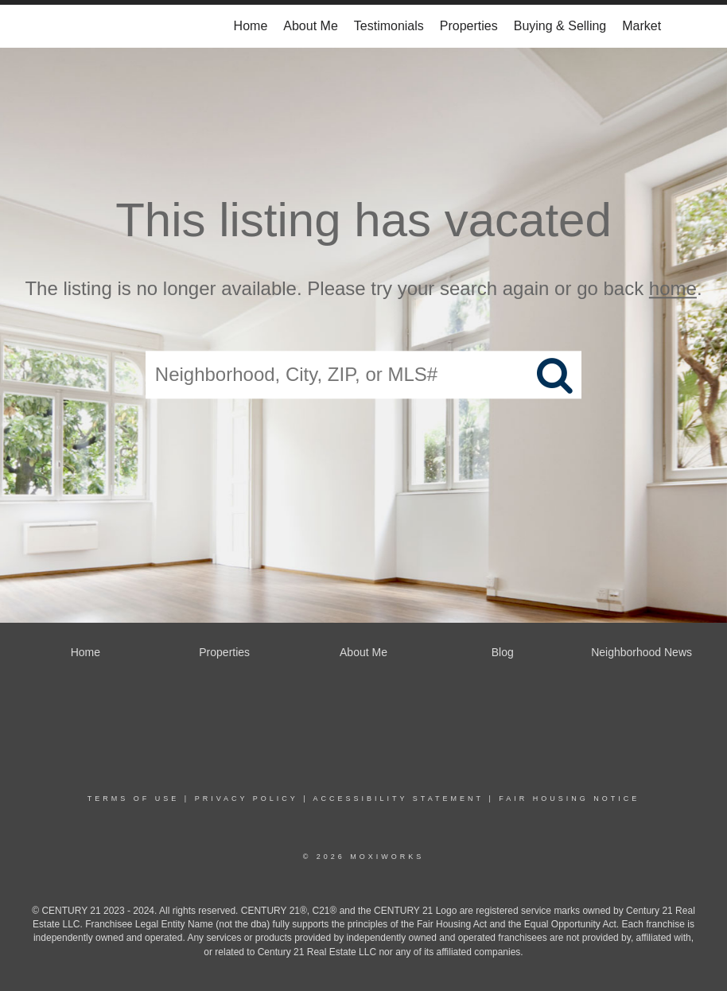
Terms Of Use (133, 799)
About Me (310, 26)
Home (251, 26)
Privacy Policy (246, 799)
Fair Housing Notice (569, 799)
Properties (469, 26)
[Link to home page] (73, 26)
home (673, 288)
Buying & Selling (560, 26)
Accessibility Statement (398, 799)
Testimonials (389, 26)
